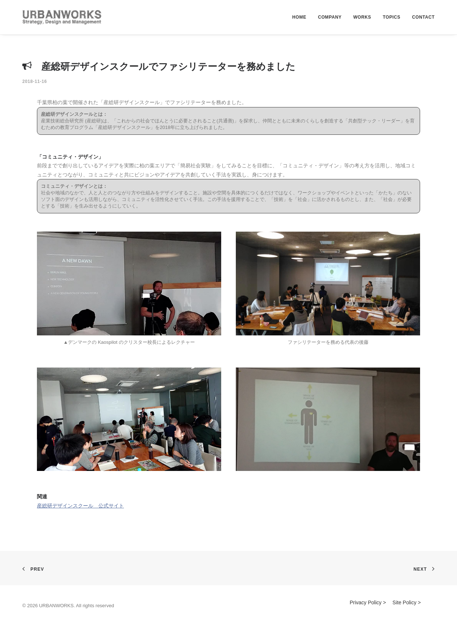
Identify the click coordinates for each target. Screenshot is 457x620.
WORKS (362, 17)
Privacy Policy (365, 602)
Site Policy (404, 602)
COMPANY (330, 17)
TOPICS (391, 17)
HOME (299, 17)
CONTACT (423, 17)
